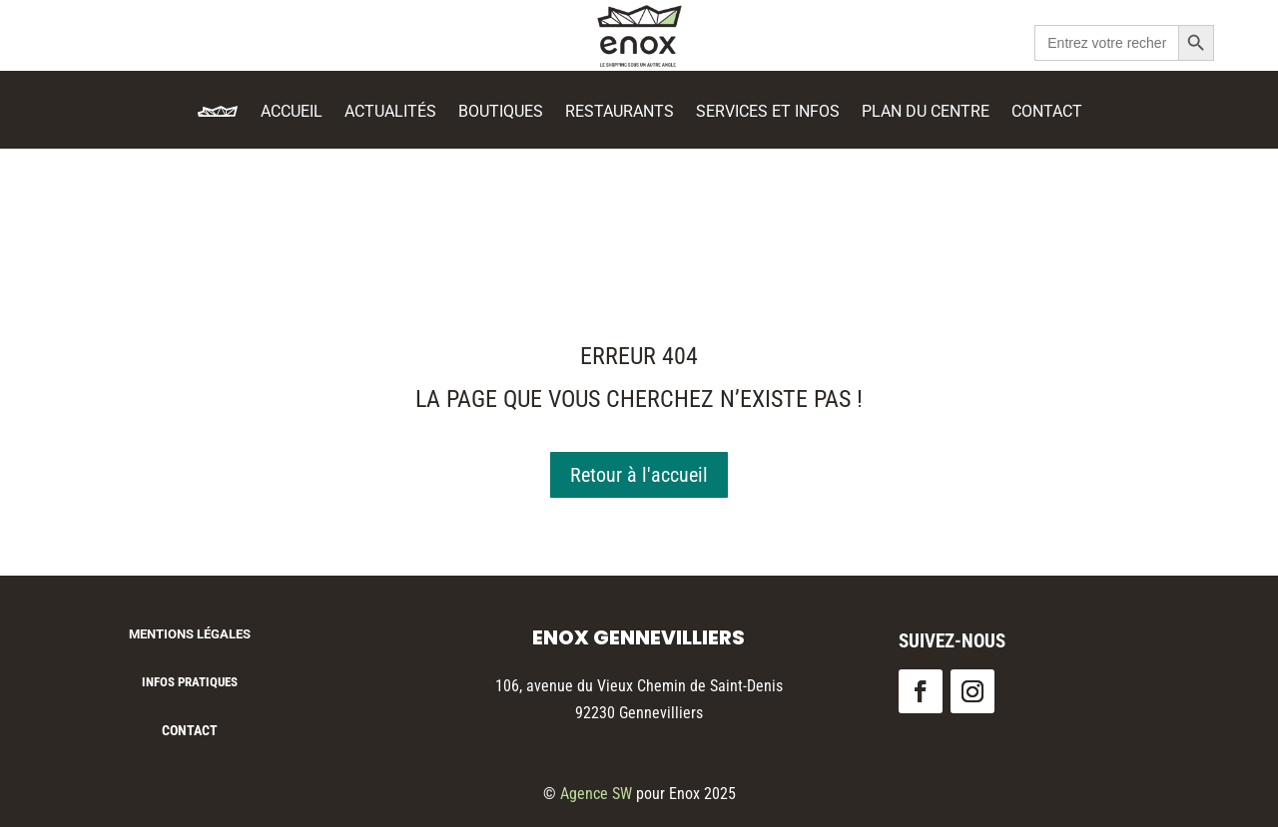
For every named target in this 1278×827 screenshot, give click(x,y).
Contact (1046, 112)
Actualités (390, 112)
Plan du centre (925, 112)
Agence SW (596, 793)
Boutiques (500, 112)
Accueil (291, 112)
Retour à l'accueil (639, 475)
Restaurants (619, 112)
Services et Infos (768, 112)
